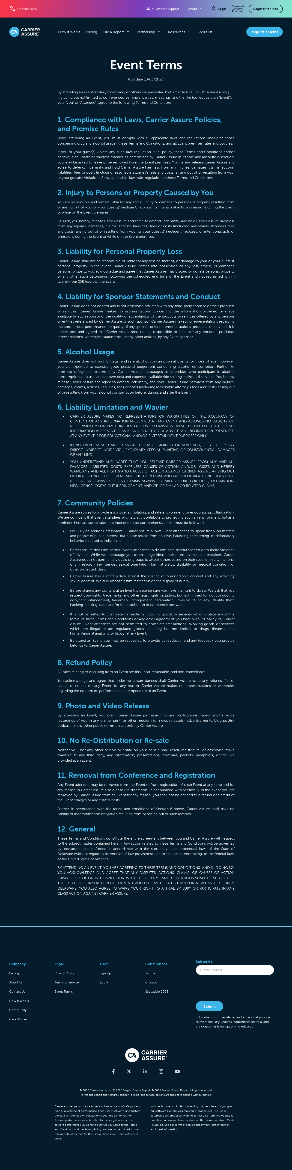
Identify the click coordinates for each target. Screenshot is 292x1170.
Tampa (150, 973)
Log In (104, 982)
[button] (116, 32)
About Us (204, 32)
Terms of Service (67, 982)
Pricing (91, 32)
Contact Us (17, 991)
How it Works (19, 1001)
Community (18, 1010)
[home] (24, 32)
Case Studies (18, 1019)
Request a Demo (264, 32)
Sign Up (105, 973)
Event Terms (64, 991)
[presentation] (231, 989)
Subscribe (204, 961)
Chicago (151, 982)
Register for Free (265, 9)
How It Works (69, 32)
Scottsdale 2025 (156, 991)
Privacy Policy (64, 973)
